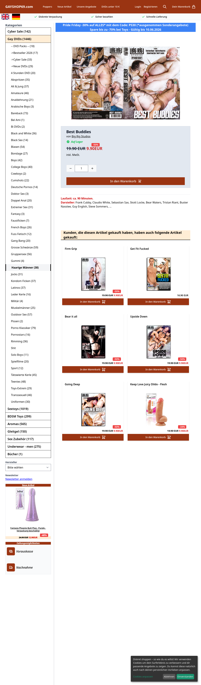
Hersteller (11, 462)
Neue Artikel (64, 6)
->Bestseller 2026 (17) (23, 53)
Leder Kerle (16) (19, 294)
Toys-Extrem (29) (20, 388)
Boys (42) (15, 160)
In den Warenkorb (125, 181)
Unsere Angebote (86, 6)
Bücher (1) (15, 454)
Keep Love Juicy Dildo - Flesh (148, 384)
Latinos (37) (16, 287)
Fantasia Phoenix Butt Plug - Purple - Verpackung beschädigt (28, 529)
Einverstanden (185, 676)
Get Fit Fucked (139, 249)
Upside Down (138, 316)
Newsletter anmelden (18, 479)
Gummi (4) (16, 261)
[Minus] (70, 168)
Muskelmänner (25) (21, 308)
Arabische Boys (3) (21, 106)
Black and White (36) (22, 133)
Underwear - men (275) (24, 446)
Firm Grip (71, 249)
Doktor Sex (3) (18, 194)
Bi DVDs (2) (16, 126)
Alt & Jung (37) (18, 86)
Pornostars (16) (19, 334)
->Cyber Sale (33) (20, 59)
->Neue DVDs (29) (20, 66)
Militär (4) (15, 301)
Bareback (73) (18, 113)
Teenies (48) (17, 381)
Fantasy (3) (16, 214)
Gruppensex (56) (20, 254)
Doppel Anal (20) (20, 200)
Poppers (47, 6)
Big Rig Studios (81, 136)
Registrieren (150, 6)
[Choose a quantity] (81, 168)
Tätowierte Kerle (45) (22, 375)
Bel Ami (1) (16, 120)
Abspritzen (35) (19, 80)
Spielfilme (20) (18, 361)
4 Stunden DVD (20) (21, 73)
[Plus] (92, 168)
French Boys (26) (20, 227)
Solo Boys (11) (18, 355)
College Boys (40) (20, 167)
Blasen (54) (16, 147)
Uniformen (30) (19, 402)
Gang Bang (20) (19, 241)
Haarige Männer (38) (24, 267)
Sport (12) (15, 368)
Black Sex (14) (18, 140)
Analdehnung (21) (20, 100)
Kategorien (13, 25)
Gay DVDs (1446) (19, 39)
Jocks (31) (15, 274)
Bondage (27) (18, 153)
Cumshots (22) (18, 180)
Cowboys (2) (17, 173)
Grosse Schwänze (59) (23, 247)
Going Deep (72, 384)
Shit (12, 348)
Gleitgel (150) (17, 431)
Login (138, 6)
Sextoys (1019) (18, 409)
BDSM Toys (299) (19, 416)
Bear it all (71, 316)
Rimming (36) (18, 341)
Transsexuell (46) (20, 395)
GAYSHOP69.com (19, 6)
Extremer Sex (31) (20, 207)
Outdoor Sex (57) (20, 314)
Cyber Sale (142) (19, 31)
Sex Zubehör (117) (21, 439)
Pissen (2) (15, 321)
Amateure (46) (18, 93)
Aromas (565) (17, 424)
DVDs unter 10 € (111, 6)
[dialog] (164, 669)
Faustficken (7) (18, 220)
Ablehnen (169, 676)
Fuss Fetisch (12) (19, 234)
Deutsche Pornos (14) (23, 187)
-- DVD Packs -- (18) (21, 46)
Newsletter (11, 475)
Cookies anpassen (143, 676)
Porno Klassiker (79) (22, 328)
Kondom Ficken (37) (22, 281)
